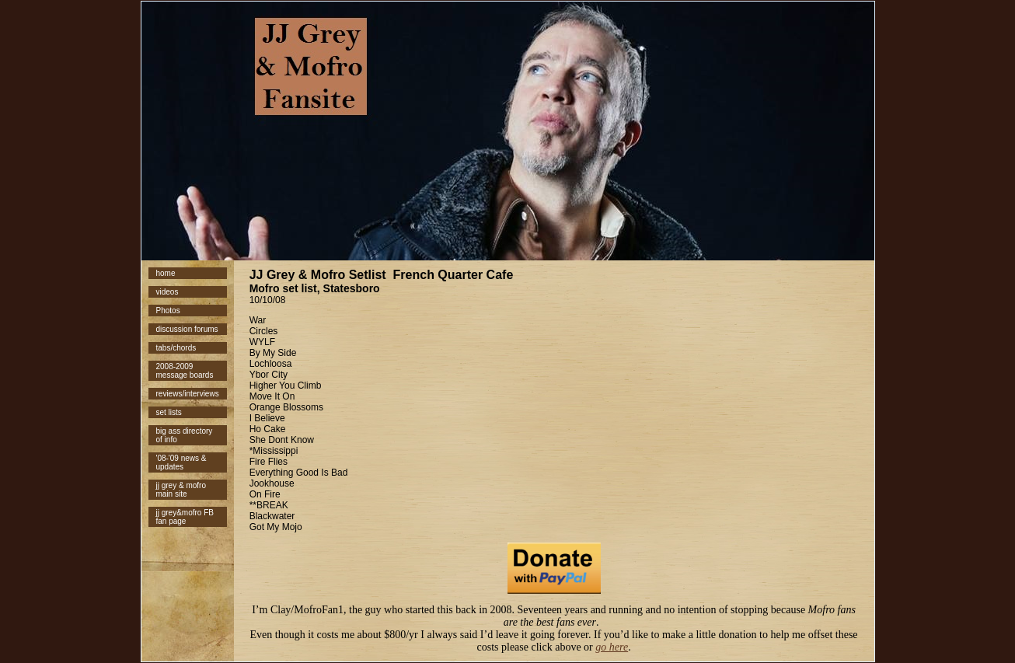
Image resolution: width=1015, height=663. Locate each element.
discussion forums (187, 329)
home (166, 273)
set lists (169, 412)
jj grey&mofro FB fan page (185, 516)
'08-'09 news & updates (181, 462)
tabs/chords (176, 348)
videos (167, 292)
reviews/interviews (187, 393)
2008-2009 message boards (185, 370)
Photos (168, 310)
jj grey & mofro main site (181, 489)
